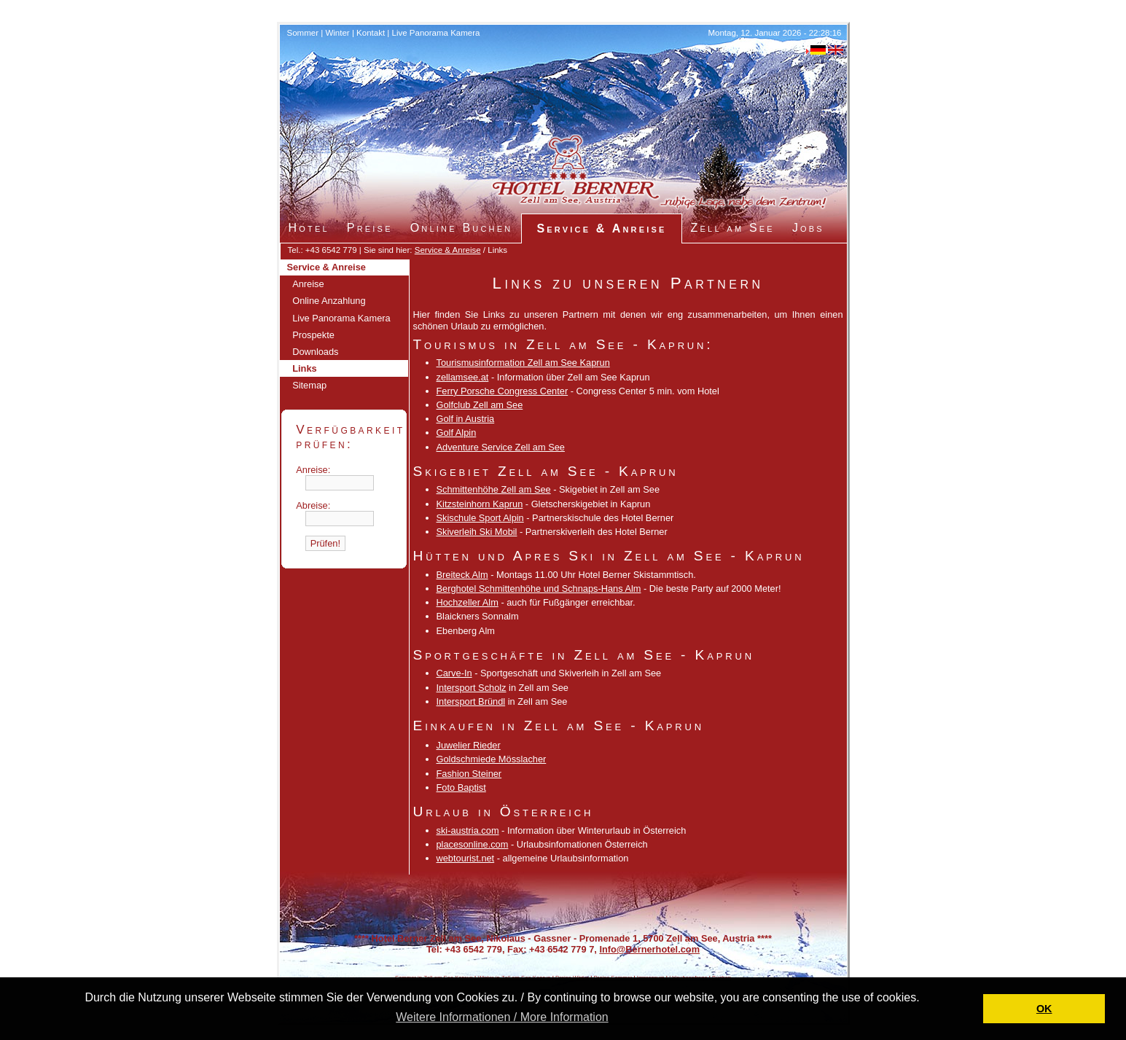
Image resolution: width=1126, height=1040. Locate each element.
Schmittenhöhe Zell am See (494, 489)
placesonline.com (473, 844)
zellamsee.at (463, 377)
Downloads (315, 351)
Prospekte (313, 334)
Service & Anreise (448, 250)
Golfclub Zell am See (480, 404)
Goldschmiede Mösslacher (492, 759)
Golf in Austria (466, 418)
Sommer (303, 32)
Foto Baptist (461, 787)
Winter (337, 32)
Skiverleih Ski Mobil (477, 531)
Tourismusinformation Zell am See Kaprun (523, 362)
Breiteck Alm (462, 574)
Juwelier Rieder (469, 745)
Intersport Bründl (471, 701)
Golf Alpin (457, 432)
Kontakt (370, 32)
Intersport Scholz (472, 687)
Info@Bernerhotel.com (649, 949)
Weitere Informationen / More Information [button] (502, 1017)
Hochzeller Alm (468, 602)
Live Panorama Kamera (436, 32)
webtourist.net (466, 858)
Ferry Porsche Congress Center (502, 391)
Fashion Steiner (469, 773)
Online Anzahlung (328, 300)
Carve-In (454, 673)
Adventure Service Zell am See (501, 447)
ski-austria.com (468, 830)
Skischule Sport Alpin (480, 517)
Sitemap (309, 385)
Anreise (308, 283)
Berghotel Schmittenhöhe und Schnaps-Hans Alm (539, 588)
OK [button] (1044, 1008)
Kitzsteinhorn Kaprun (480, 504)
